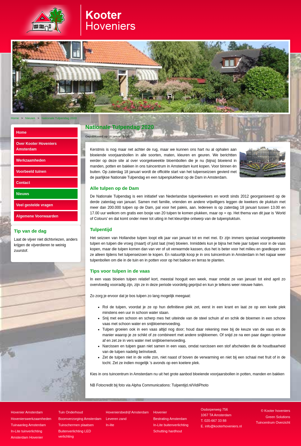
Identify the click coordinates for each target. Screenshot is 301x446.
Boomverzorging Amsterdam (79, 419)
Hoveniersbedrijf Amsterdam (127, 412)
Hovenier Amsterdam (27, 412)
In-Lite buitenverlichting (170, 425)
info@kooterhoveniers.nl (223, 426)
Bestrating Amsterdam (170, 419)
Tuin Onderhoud (70, 412)
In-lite (110, 425)
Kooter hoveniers (277, 411)
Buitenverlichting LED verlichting (74, 433)
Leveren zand (116, 419)
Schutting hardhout (167, 431)
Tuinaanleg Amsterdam (28, 425)
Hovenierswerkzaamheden (31, 419)
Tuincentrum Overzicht (273, 422)
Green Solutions (278, 417)
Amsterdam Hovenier (27, 437)
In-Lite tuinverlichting (26, 431)
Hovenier (160, 412)
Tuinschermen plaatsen (76, 425)
